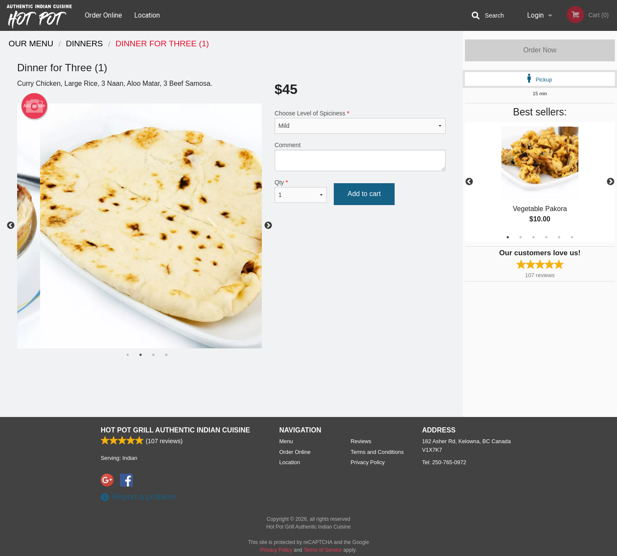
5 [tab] (559, 237)
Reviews (360, 441)
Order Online (103, 15)
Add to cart (363, 193)
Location (147, 15)
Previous (469, 182)
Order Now (539, 50)
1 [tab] (507, 237)
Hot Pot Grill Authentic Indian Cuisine (175, 430)
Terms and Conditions (377, 452)
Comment (360, 156)
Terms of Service (323, 550)
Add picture (34, 106)
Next (610, 182)
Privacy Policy (367, 462)
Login (535, 15)
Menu (286, 441)
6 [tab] (572, 237)
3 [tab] (533, 237)
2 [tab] (520, 237)
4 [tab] (546, 237)
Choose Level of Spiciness (360, 122)
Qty (301, 191)
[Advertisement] (231, 389)
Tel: (444, 462)
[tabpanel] (540, 181)
